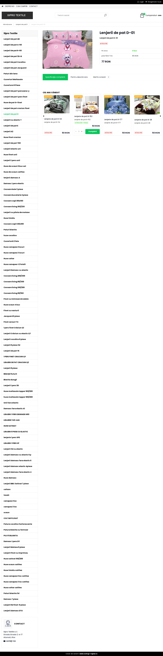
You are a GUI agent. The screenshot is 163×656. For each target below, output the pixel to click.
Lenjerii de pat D (22, 24)
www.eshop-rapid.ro (88, 654)
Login (142, 2)
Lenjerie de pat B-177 (113, 119)
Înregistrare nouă (154, 2)
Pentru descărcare (79, 77)
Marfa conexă (101, 77)
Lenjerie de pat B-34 (53, 119)
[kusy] (79, 131)
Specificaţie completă (55, 77)
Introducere (7, 24)
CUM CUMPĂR (21, 6)
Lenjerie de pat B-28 (143, 120)
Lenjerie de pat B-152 (83, 116)
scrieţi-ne (11, 641)
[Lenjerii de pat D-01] (67, 49)
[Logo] (17, 15)
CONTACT (33, 6)
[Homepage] (2, 6)
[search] (105, 16)
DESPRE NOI (9, 6)
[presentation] (43, 116)
